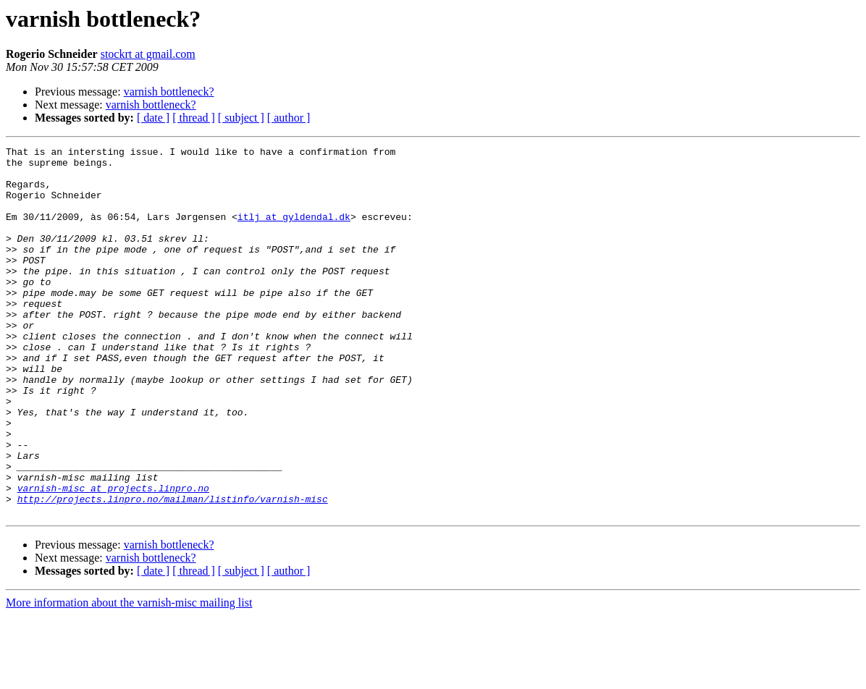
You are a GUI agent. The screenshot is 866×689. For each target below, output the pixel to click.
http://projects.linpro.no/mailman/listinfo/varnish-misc (172, 570)
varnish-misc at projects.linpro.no (113, 557)
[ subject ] (241, 117)
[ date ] (153, 117)
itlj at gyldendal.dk (293, 231)
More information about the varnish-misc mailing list (129, 676)
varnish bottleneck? (169, 91)
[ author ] (289, 117)
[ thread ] (193, 117)
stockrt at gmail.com (148, 54)
